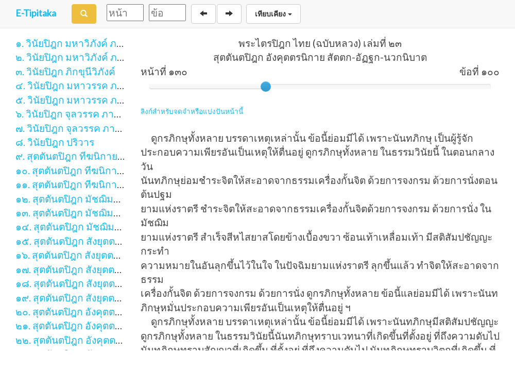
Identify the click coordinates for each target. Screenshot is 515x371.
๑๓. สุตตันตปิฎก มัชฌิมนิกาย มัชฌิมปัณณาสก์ (113, 212)
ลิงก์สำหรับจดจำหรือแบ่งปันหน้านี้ (192, 111)
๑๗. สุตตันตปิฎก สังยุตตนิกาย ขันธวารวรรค (107, 269)
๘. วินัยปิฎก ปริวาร (54, 142)
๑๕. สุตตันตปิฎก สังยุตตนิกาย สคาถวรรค (101, 241)
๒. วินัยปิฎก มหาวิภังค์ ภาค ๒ (76, 57)
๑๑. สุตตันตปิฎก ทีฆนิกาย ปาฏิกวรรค (93, 184)
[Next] (229, 14)
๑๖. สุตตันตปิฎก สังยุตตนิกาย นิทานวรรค (101, 255)
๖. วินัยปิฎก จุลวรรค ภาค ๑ (72, 114)
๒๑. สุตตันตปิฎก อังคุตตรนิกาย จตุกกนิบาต (105, 325)
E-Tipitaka (35, 13)
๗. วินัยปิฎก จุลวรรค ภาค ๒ (72, 128)
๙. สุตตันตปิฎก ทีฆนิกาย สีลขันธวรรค (94, 156)
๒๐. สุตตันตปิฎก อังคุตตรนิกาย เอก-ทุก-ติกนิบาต (117, 311)
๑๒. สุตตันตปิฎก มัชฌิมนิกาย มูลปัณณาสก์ (105, 199)
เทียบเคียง (273, 14)
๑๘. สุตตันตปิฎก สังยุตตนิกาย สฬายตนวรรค (108, 283)
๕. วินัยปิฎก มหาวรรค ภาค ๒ (76, 100)
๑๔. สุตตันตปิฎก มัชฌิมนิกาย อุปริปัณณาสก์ (108, 226)
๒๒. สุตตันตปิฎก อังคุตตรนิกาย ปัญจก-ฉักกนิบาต (117, 340)
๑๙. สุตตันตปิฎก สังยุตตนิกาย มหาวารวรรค (107, 297)
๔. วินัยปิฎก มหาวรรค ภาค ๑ (76, 85)
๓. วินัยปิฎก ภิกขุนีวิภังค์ (65, 71)
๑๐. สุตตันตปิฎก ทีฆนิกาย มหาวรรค (90, 170)
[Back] (203, 14)
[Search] (84, 14)
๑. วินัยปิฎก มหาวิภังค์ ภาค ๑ (76, 43)
